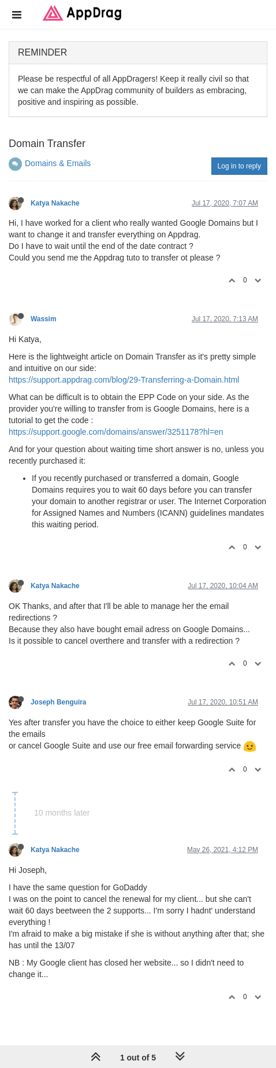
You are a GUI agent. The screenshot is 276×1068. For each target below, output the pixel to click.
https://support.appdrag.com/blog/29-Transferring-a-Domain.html (124, 379)
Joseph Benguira (58, 702)
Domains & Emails (58, 163)
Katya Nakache (55, 203)
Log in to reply (239, 166)
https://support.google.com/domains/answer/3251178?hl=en (116, 431)
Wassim (44, 319)
